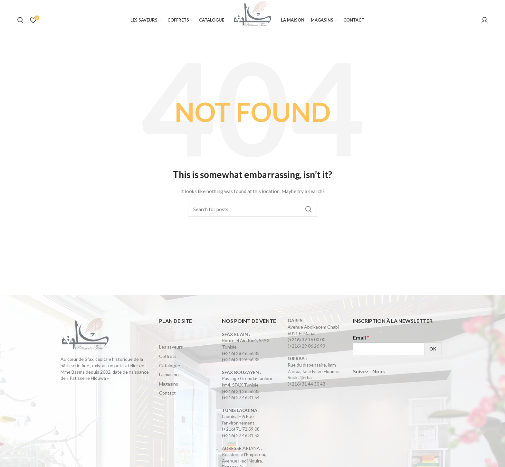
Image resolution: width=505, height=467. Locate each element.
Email (361, 338)
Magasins (168, 385)
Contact (167, 394)
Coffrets (167, 357)
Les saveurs (171, 347)
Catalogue (169, 366)
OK (432, 349)
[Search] (252, 210)
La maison (169, 375)
